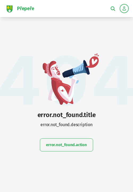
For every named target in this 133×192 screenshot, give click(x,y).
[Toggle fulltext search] (113, 8)
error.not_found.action (66, 144)
